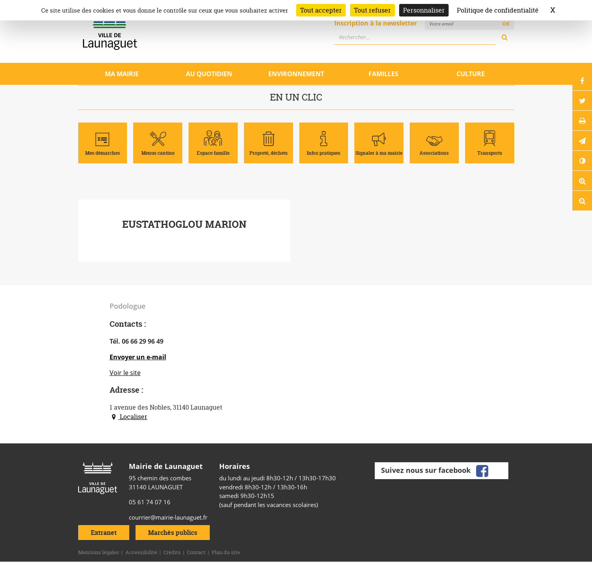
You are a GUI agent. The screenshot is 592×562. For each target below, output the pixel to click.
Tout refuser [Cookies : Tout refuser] (372, 10)
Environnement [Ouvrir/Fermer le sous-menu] (296, 74)
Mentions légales (98, 552)
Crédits (172, 552)
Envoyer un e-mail (138, 357)
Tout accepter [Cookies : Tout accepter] (321, 10)
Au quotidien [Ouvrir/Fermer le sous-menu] (209, 74)
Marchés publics (172, 532)
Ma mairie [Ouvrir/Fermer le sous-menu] (122, 74)
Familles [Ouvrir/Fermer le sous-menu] (383, 74)
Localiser (128, 416)
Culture (470, 74)
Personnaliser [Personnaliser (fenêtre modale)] (424, 10)
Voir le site (125, 372)
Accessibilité (141, 552)
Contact (196, 552)
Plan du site (226, 552)
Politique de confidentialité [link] (498, 10)
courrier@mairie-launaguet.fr (168, 517)
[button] (582, 140)
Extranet (104, 532)
